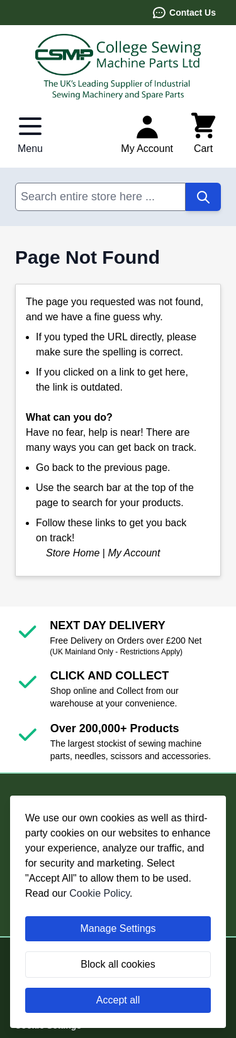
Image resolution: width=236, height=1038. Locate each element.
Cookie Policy (99, 893)
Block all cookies (118, 964)
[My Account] (147, 134)
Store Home (72, 553)
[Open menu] (30, 133)
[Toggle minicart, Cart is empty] (203, 134)
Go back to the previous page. (103, 467)
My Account (134, 553)
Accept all (118, 1000)
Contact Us (184, 12)
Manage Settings (117, 928)
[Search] (203, 197)
